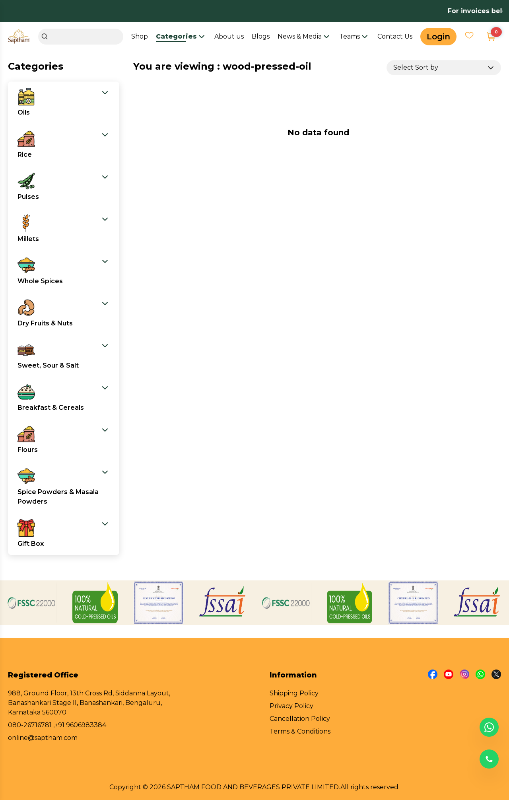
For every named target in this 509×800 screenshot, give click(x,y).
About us (229, 36)
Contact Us (394, 36)
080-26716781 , (31, 725)
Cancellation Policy (300, 718)
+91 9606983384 (80, 725)
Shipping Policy (294, 693)
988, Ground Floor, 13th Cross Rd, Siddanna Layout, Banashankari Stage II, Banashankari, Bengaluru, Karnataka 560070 (89, 702)
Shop (139, 36)
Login (438, 36)
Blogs (261, 36)
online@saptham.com (43, 738)
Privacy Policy (291, 706)
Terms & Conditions (300, 731)
